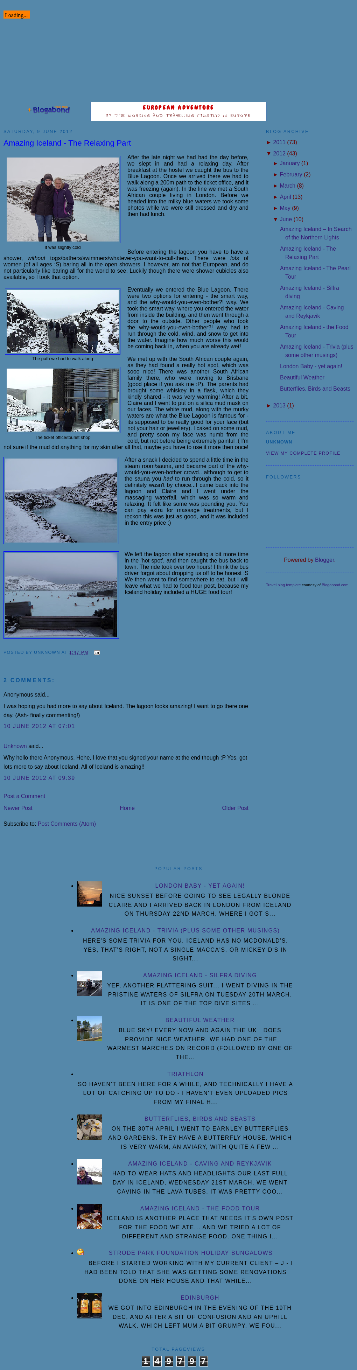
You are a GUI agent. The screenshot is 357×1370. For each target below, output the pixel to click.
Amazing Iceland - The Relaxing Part (67, 143)
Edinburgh (200, 1298)
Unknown (15, 746)
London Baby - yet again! (311, 366)
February (291, 174)
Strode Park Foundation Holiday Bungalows (191, 1253)
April (285, 197)
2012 (279, 153)
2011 (279, 142)
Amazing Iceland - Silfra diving (200, 975)
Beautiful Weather (302, 377)
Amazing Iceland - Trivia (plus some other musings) (185, 931)
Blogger (324, 560)
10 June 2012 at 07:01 (39, 726)
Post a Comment (24, 796)
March (287, 186)
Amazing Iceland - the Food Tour (200, 1208)
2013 (279, 405)
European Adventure (179, 107)
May (285, 208)
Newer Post (18, 808)
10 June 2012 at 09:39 (39, 778)
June (286, 219)
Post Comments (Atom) (67, 824)
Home (127, 808)
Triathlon (185, 1074)
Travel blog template (283, 585)
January (290, 163)
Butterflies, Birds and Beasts (315, 389)
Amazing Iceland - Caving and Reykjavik (200, 1164)
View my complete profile (303, 453)
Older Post (235, 808)
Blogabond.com (335, 585)
